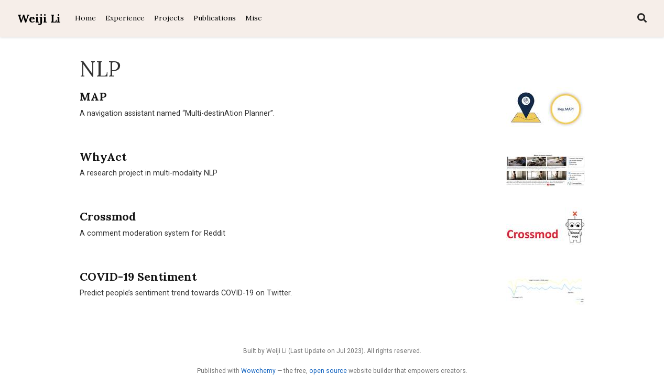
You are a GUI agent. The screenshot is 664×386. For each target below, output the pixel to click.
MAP (93, 96)
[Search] (642, 19)
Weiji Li (39, 18)
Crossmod (108, 216)
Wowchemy (258, 370)
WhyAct (103, 156)
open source (328, 370)
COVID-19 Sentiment (138, 276)
